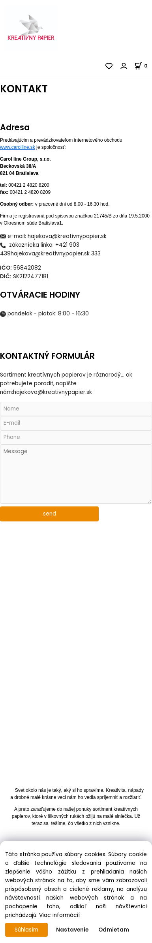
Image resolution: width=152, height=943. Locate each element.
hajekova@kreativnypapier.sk (67, 236)
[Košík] (143, 65)
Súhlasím (26, 930)
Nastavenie (72, 930)
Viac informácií (59, 915)
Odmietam (113, 930)
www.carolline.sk (17, 147)
